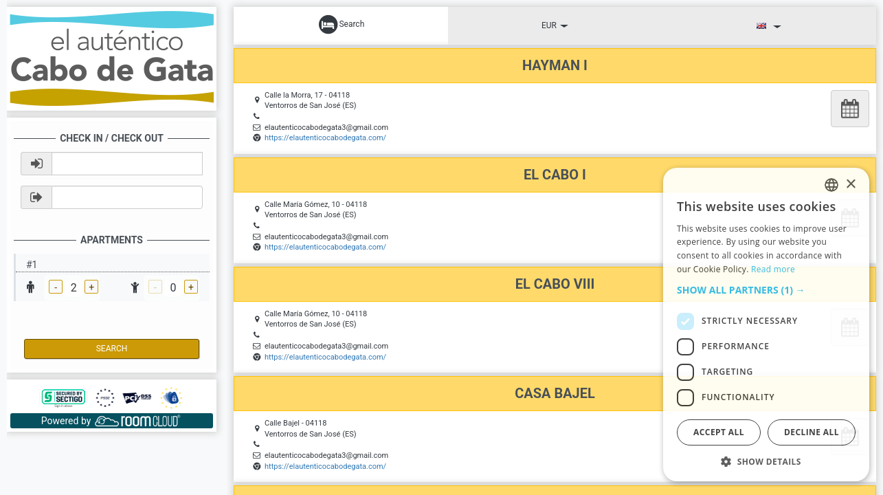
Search (112, 348)
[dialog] (766, 324)
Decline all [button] (811, 432)
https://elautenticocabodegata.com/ (325, 137)
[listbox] (831, 185)
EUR (554, 25)
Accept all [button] (718, 432)
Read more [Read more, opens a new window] (773, 269)
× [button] (850, 184)
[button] (766, 290)
